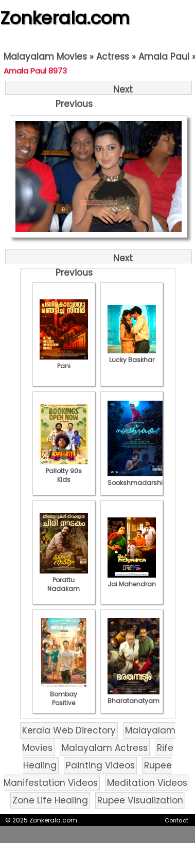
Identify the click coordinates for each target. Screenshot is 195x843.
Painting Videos (100, 765)
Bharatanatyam (133, 696)
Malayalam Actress (105, 748)
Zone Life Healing (50, 800)
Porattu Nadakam (64, 580)
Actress (112, 56)
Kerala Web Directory (69, 730)
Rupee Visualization (140, 800)
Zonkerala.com (65, 18)
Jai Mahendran (132, 579)
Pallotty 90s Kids (64, 471)
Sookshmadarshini (138, 478)
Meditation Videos (147, 783)
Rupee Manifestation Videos (88, 774)
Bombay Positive (64, 694)
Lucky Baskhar (132, 355)
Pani (64, 361)
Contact (176, 820)
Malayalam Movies (45, 56)
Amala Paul (163, 56)
